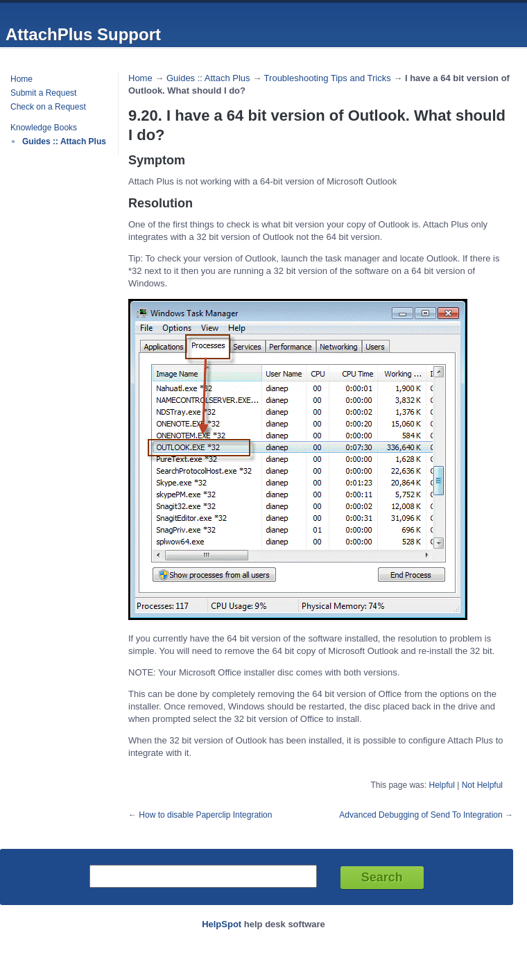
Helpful (441, 785)
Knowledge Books (43, 127)
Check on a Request (48, 107)
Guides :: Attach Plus (64, 141)
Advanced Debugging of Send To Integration (420, 815)
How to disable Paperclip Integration (205, 815)
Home (21, 79)
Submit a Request (43, 93)
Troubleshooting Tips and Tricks (327, 78)
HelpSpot (221, 924)
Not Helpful (482, 785)
